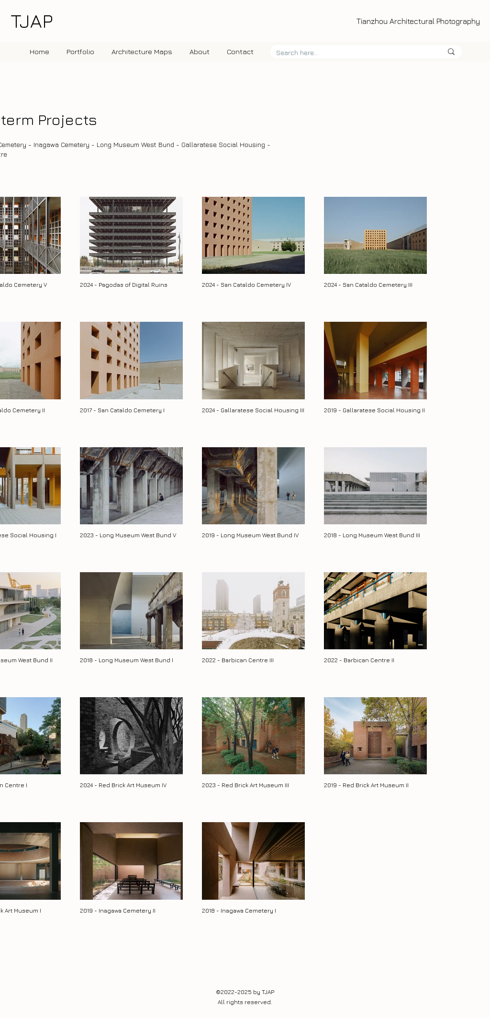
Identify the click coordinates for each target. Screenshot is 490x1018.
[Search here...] (352, 53)
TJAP (32, 20)
